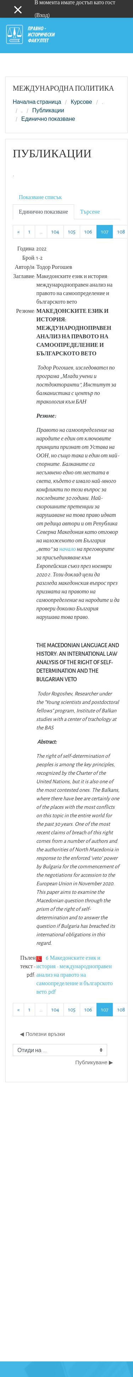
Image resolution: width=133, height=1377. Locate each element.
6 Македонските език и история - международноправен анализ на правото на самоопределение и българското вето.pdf (74, 974)
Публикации (48, 110)
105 (72, 231)
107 (107, 231)
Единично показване (48, 119)
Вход (42, 15)
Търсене (90, 211)
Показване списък (40, 197)
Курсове (81, 102)
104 (55, 231)
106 (88, 231)
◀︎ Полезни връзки (42, 1034)
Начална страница (37, 102)
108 (121, 231)
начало (67, 549)
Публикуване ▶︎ (94, 1062)
